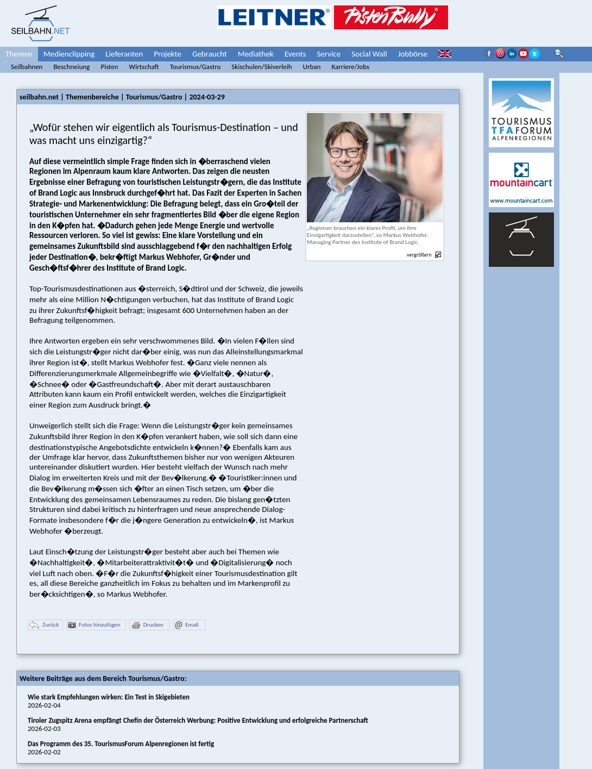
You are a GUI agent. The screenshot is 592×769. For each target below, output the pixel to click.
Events (295, 54)
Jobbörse (413, 54)
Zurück (44, 625)
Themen (19, 54)
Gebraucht (209, 54)
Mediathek (256, 54)
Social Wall (369, 54)
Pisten (109, 66)
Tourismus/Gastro (195, 66)
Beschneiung (71, 66)
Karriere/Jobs (350, 66)
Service (329, 54)
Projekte (167, 54)
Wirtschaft (144, 66)
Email (186, 625)
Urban (312, 66)
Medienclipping (69, 54)
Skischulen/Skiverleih (261, 66)
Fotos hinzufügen (94, 625)
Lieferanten (124, 54)
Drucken (147, 625)
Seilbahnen (26, 66)
